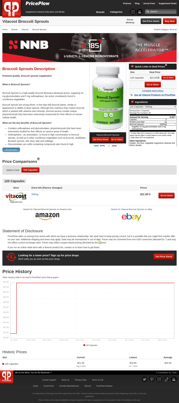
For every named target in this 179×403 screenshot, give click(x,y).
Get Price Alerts (151, 21)
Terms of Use (97, 380)
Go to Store (168, 78)
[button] (89, 150)
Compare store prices (152, 90)
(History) (130, 22)
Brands (100, 12)
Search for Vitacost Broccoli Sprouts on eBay (131, 209)
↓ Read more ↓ (11, 149)
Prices (130, 19)
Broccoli (173, 29)
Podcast (127, 3)
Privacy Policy (81, 380)
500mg (34, 194)
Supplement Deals (168, 3)
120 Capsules (30, 170)
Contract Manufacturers (69, 386)
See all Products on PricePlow (154, 95)
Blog (137, 3)
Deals (35, 386)
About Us (65, 380)
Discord (87, 386)
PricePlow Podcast (104, 386)
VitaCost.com (16, 202)
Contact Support (49, 380)
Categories (116, 11)
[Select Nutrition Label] (153, 106)
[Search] (161, 11)
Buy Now (170, 21)
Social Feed (149, 3)
